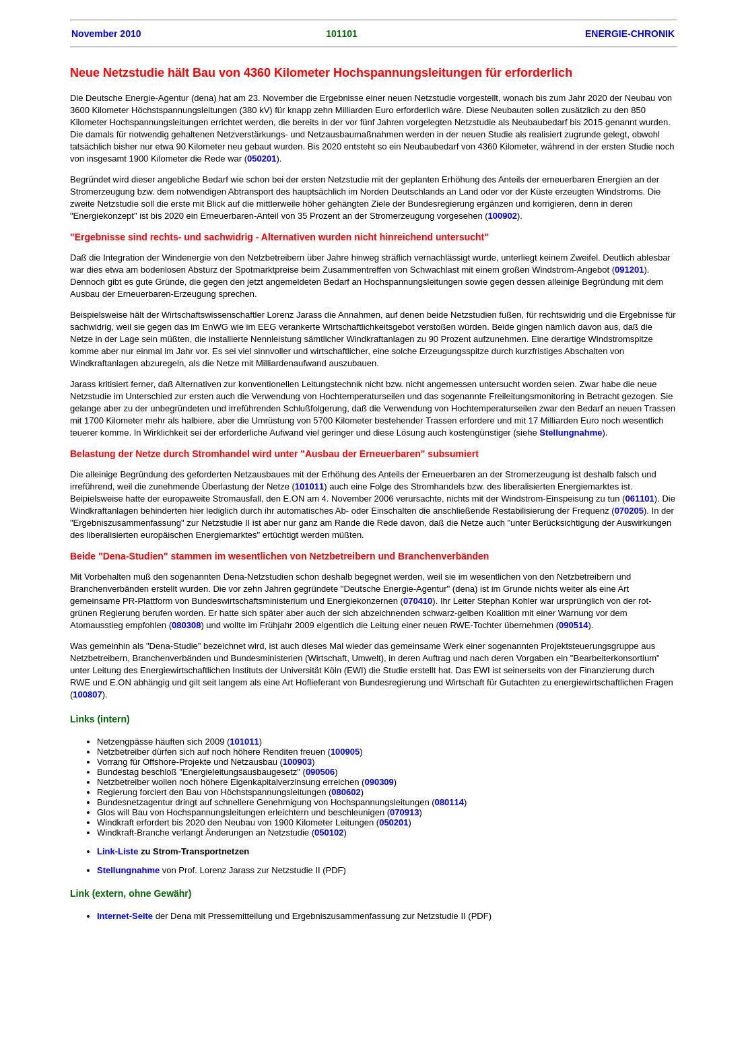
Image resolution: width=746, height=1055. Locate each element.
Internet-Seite (126, 916)
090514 (573, 625)
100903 (297, 762)
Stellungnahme (570, 433)
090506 (320, 772)
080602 (345, 792)
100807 (87, 694)
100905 (345, 752)
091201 (629, 270)
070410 (417, 601)
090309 (378, 782)
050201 (261, 159)
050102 (328, 832)
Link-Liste (117, 851)
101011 (309, 486)
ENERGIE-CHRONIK (630, 33)
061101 (639, 499)
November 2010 (106, 33)
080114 (449, 802)
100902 (502, 216)
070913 (404, 812)
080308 (186, 625)
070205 (629, 511)
